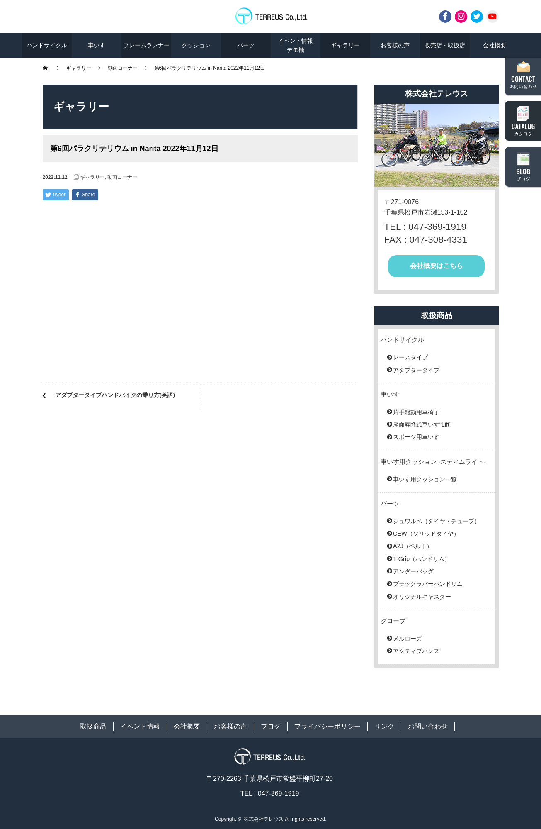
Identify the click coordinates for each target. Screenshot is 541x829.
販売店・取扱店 (445, 45)
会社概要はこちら (436, 265)
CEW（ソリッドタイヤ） (426, 533)
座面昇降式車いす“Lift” (422, 424)
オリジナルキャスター (422, 596)
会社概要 (494, 45)
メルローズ (407, 638)
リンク (384, 726)
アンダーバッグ (413, 571)
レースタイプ (410, 357)
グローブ (393, 620)
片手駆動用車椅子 (416, 412)
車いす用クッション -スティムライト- (433, 461)
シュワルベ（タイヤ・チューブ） (436, 521)
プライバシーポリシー (327, 726)
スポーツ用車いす (416, 437)
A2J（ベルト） (412, 546)
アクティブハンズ (416, 651)
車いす (96, 45)
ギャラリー (345, 45)
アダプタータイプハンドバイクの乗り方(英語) (115, 395)
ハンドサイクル (47, 45)
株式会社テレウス (264, 819)
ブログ (271, 726)
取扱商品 (93, 726)
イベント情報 (140, 726)
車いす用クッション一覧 (425, 479)
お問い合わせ (428, 726)
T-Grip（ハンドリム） (421, 559)
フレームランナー (146, 45)
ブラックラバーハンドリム (428, 583)
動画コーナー (123, 68)
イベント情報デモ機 (295, 45)
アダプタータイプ (416, 370)
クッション (196, 45)
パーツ (246, 45)
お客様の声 (395, 45)
